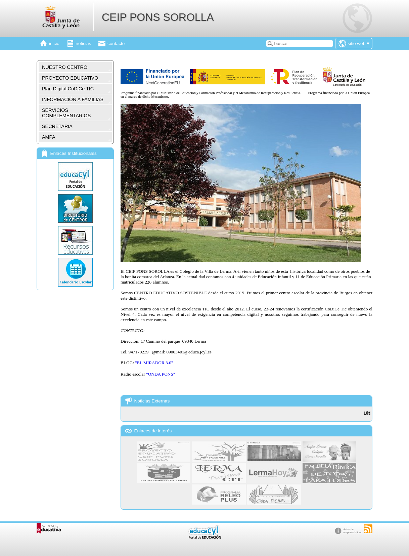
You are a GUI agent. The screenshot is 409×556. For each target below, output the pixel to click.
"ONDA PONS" (160, 374)
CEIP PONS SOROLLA (158, 17)
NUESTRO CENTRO (64, 67)
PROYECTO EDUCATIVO (70, 78)
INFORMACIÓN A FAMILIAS (72, 99)
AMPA (48, 137)
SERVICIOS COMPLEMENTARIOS (66, 113)
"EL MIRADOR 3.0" (154, 362)
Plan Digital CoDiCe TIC (68, 88)
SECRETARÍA (57, 126)
